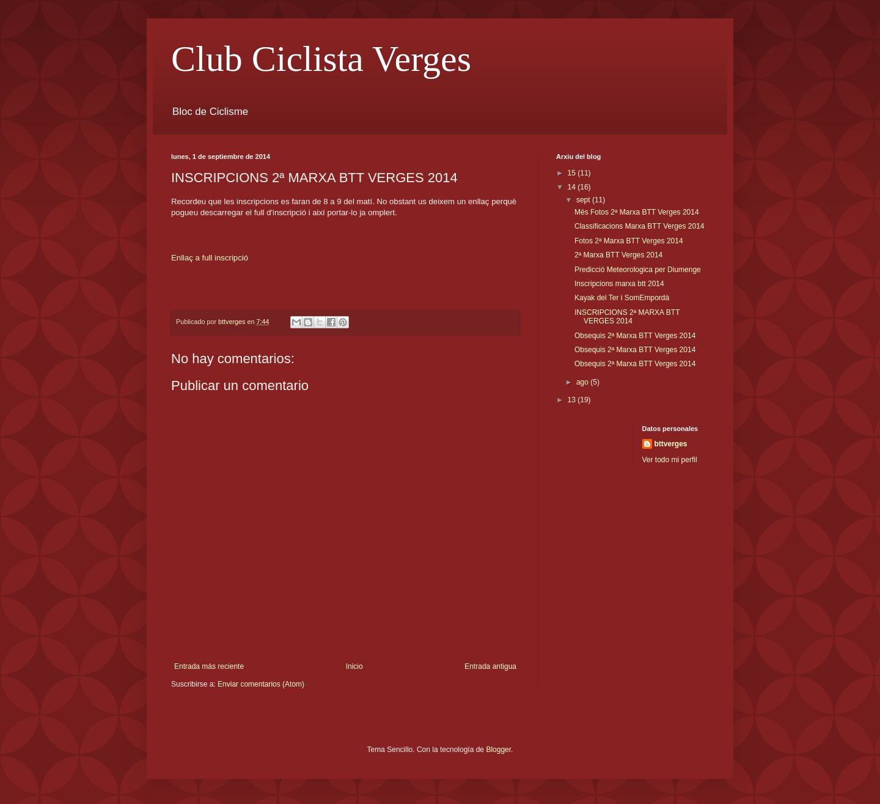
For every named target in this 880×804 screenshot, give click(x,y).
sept (584, 200)
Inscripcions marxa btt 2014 (619, 283)
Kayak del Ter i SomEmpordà (621, 297)
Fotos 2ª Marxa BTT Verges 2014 (628, 241)
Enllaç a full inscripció (209, 257)
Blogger (498, 749)
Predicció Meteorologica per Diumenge (637, 269)
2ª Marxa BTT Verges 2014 (618, 255)
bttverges (671, 444)
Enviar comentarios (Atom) (261, 684)
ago (583, 382)
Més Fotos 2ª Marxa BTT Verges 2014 (636, 212)
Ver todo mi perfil (669, 459)
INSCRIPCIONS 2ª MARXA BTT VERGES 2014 (627, 316)
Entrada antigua (490, 666)
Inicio (354, 666)
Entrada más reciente (209, 666)
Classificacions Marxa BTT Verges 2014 (639, 226)
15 (573, 173)
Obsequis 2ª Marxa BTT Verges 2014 (634, 335)
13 (573, 400)
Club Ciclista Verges (321, 59)
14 (573, 187)
